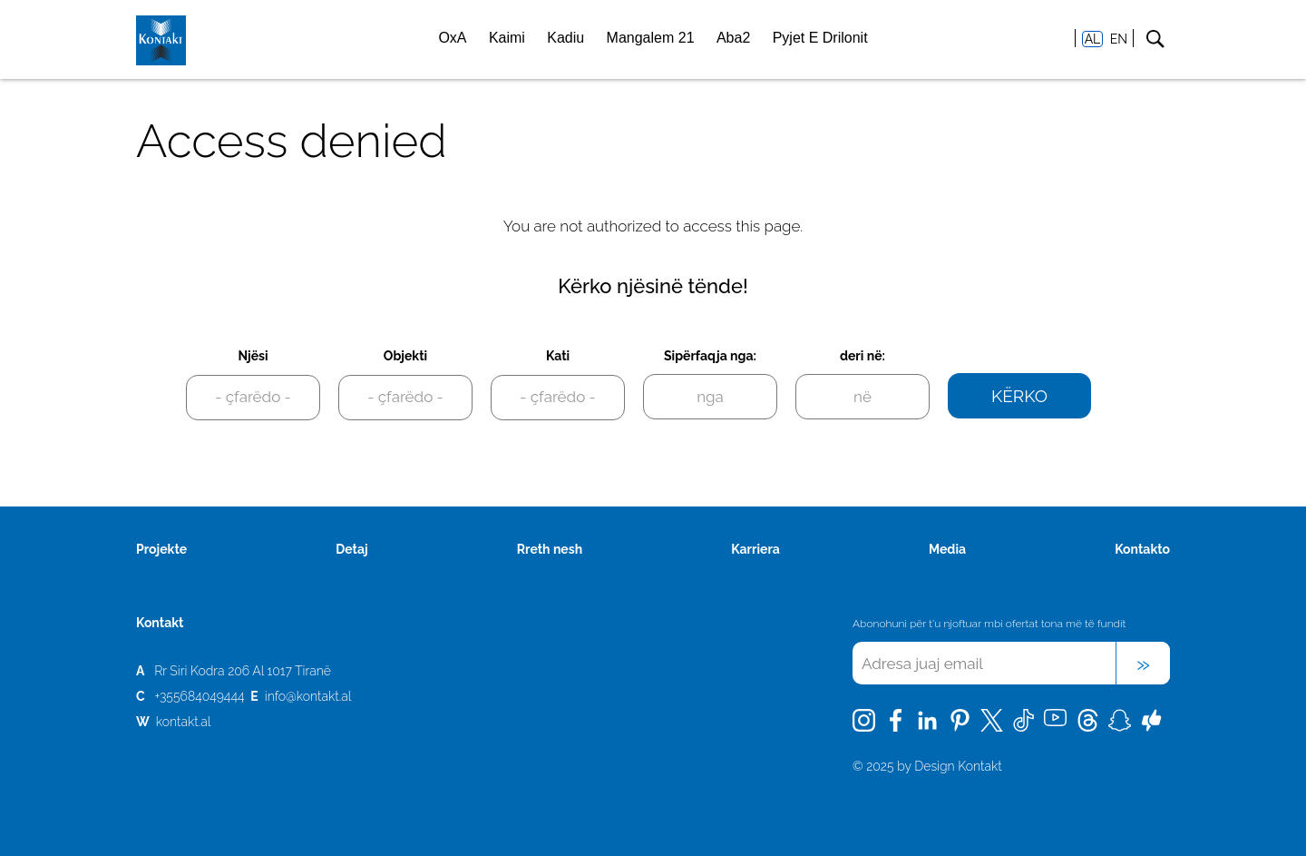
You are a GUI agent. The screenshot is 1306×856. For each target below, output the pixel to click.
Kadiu (565, 37)
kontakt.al (183, 721)
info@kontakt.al (308, 696)
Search (1155, 38)
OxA (452, 37)
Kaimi (507, 37)
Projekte (161, 549)
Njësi (253, 356)
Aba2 (733, 37)
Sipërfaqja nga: (710, 356)
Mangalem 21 (651, 37)
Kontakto (1142, 549)
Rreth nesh (549, 549)
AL (1093, 39)
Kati (558, 356)
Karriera (755, 549)
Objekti (405, 356)
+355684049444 (199, 696)
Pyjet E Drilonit (820, 37)
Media (947, 549)
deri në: (862, 356)
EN (1118, 39)
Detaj (351, 549)
